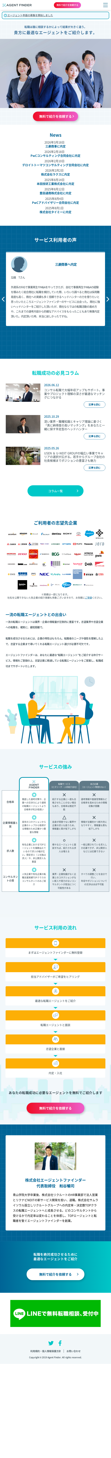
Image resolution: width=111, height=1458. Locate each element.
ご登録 (88, 597)
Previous (4, 299)
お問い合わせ (74, 1351)
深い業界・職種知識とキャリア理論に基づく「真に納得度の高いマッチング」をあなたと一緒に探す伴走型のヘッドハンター (74, 425)
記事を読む (95, 404)
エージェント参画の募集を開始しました (28, 15)
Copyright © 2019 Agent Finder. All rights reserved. (55, 1357)
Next (106, 299)
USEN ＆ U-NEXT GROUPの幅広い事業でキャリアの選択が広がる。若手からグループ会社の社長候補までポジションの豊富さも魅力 (74, 457)
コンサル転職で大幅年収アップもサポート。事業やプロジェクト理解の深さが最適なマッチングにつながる (74, 394)
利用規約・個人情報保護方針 (45, 1351)
